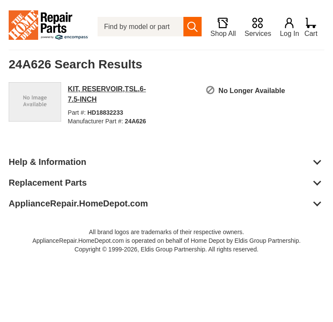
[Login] (285, 27)
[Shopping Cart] (314, 27)
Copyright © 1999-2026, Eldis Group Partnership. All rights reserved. (166, 249)
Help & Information (47, 162)
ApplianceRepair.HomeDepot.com (78, 203)
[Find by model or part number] (139, 26)
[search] (189, 26)
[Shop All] (219, 27)
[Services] (254, 27)
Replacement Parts (48, 182)
